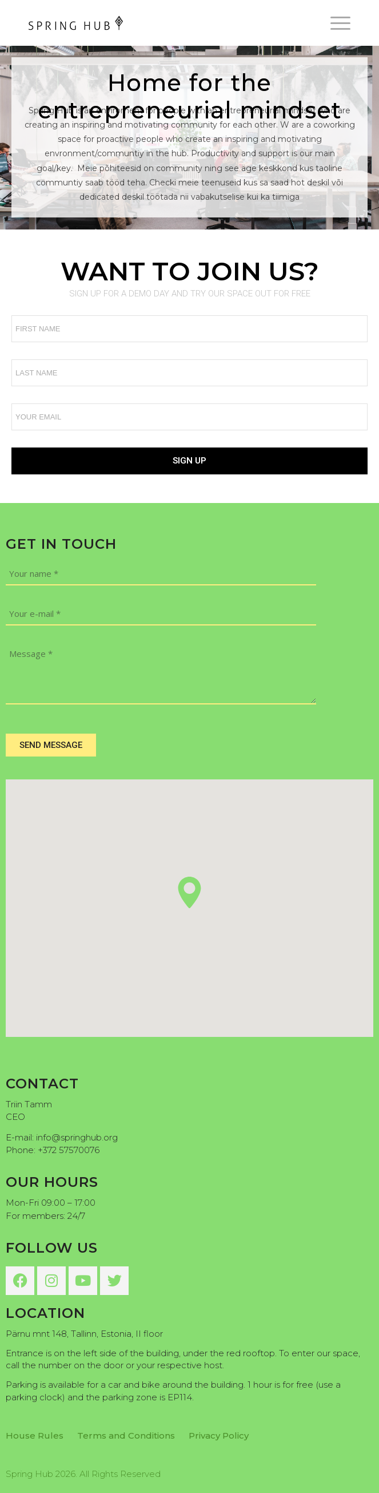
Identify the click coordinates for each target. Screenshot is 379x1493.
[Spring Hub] (157, 23)
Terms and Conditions (126, 1435)
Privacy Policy (219, 1435)
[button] (189, 892)
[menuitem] (334, 23)
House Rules (34, 1435)
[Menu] (334, 23)
